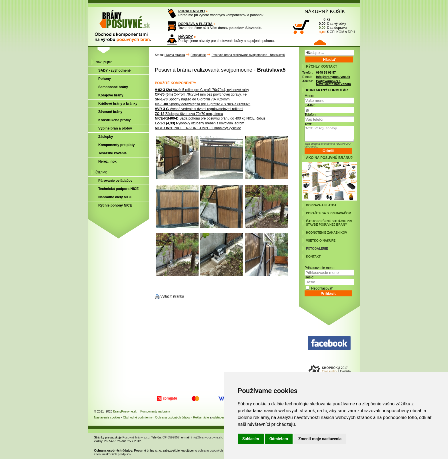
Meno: (309, 96)
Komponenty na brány (155, 411)
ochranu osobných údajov (215, 450)
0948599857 (171, 437)
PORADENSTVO (191, 11)
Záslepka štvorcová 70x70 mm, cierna (189, 114)
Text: (308, 124)
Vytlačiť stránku (172, 296)
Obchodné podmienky (138, 417)
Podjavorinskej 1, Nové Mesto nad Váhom (333, 82)
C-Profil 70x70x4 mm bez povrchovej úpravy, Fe (201, 94)
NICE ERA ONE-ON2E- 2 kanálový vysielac (198, 128)
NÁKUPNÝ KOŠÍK (325, 11)
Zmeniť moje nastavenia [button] (319, 438)
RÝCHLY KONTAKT (321, 66)
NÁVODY (185, 37)
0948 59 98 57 (326, 72)
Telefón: (311, 115)
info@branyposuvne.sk (333, 76)
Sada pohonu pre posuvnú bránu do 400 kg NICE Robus (210, 118)
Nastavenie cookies (107, 417)
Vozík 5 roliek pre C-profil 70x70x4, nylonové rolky (202, 90)
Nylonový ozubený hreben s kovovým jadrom (199, 123)
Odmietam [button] (278, 438)
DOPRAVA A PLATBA (195, 24)
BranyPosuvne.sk (125, 411)
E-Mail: (310, 105)
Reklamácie (201, 417)
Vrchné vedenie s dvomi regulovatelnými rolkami (199, 109)
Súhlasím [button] (250, 438)
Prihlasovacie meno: (320, 268)
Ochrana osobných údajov (173, 417)
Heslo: (309, 277)
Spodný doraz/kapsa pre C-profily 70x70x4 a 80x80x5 (202, 104)
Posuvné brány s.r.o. (136, 437)
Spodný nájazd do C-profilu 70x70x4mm (192, 99)
